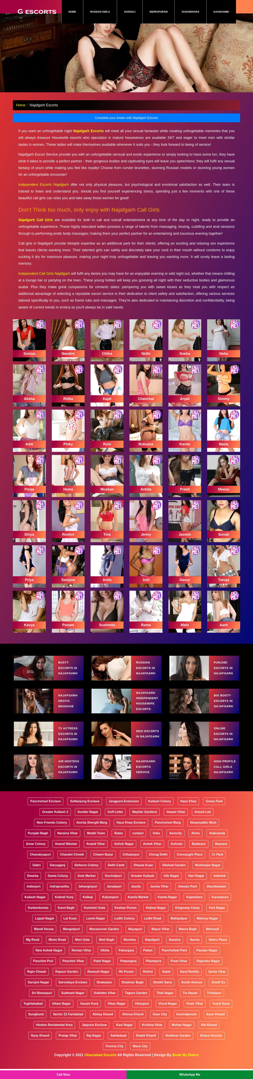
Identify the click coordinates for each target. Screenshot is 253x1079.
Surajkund (36, 1024)
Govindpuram (186, 1024)
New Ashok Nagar (49, 960)
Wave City (140, 1056)
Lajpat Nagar (44, 928)
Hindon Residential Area (54, 1035)
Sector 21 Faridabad (68, 1024)
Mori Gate (82, 949)
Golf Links (115, 822)
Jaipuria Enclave (94, 1035)
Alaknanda (217, 843)
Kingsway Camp (187, 917)
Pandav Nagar (207, 960)
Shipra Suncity (211, 1045)
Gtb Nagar (171, 885)
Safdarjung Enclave (84, 811)
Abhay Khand (103, 1024)
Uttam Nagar (61, 1013)
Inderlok (219, 885)
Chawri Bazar (103, 864)
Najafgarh (152, 949)
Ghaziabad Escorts (100, 1065)
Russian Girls (100, 11)
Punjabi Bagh (38, 843)
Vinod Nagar (167, 1013)
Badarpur (199, 854)
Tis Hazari (190, 1003)
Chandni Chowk (72, 864)
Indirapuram (159, 11)
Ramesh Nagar (98, 981)
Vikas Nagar (117, 1013)
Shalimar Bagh (133, 992)
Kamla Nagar (167, 907)
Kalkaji (88, 907)
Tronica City (114, 1056)
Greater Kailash (142, 885)
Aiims (195, 843)
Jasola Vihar (159, 896)
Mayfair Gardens (144, 822)
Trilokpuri (214, 1003)
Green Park (214, 811)
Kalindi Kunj (64, 907)
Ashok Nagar (124, 854)
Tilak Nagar (164, 1003)
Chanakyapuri (40, 864)
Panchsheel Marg (168, 832)
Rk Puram (126, 981)
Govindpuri (113, 885)
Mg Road (32, 949)
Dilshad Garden (174, 875)
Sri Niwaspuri (42, 1003)
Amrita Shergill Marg (91, 832)
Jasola (136, 896)
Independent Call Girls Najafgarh (44, 284)
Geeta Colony (58, 885)
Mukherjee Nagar (207, 875)
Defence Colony (86, 875)
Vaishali (130, 11)
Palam (147, 960)
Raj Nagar (93, 1045)
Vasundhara (190, 11)
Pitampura (153, 971)
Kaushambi (221, 11)
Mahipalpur (179, 928)
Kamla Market (138, 907)
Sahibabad (118, 1045)
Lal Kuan (70, 928)
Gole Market (86, 885)
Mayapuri (135, 939)
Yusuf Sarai (220, 1013)
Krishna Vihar (152, 1035)
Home (75, 11)
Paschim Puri (43, 971)
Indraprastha (59, 896)
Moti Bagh (106, 949)
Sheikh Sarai (162, 992)
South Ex (218, 992)
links (156, 843)
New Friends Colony (52, 832)
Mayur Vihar (160, 939)
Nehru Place (218, 949)
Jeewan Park (187, 896)
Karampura (220, 907)
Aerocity (175, 843)
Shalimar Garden (178, 1045)
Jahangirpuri (87, 896)
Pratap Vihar (68, 1045)
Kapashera (194, 907)
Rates (118, 843)
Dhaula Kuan (143, 875)
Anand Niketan (66, 854)
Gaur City (160, 1024)
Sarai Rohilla (189, 981)
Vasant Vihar (175, 822)
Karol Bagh (66, 917)
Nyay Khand (40, 1045)
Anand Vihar (95, 854)
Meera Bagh (188, 939)
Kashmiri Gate (94, 917)
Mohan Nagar (182, 1035)
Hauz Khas (188, 811)
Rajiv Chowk (36, 981)
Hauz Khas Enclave (130, 832)
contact (137, 843)
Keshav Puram (126, 917)
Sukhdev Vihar (105, 1003)
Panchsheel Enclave (45, 811)
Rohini (148, 981)
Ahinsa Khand (132, 1024)
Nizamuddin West (203, 832)
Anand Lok (202, 822)
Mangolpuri (71, 939)
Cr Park (217, 864)
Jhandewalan (216, 896)
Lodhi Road (152, 928)
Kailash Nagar (35, 907)
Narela (194, 949)
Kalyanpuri (110, 907)
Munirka (130, 949)
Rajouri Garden (66, 981)
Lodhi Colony (124, 928)
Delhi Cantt (116, 875)
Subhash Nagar (72, 1003)
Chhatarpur (131, 864)
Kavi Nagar (124, 1035)
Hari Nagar (196, 885)
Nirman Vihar (81, 960)
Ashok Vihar (152, 854)
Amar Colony (36, 854)
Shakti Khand (146, 1045)
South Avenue (191, 992)
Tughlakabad (33, 1013)
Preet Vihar (179, 971)
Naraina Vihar (67, 843)
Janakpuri (114, 896)
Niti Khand (209, 1035)
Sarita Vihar (217, 981)
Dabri (37, 875)
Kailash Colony (159, 811)
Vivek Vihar (194, 1013)
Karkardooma (38, 917)
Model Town (96, 843)
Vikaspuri (142, 1013)
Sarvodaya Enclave (73, 992)
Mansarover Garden (104, 939)
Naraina (174, 949)
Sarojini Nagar (38, 992)
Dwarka (33, 885)
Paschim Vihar (73, 971)
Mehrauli (212, 939)
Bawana (221, 854)
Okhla (104, 960)
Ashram (177, 854)
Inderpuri (33, 896)
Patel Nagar (102, 971)
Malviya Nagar (207, 928)
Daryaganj (57, 875)
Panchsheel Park (174, 960)
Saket (166, 981)
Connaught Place (190, 864)
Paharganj (126, 960)
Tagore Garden (136, 1003)
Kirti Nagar (217, 917)
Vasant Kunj (89, 1013)
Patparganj (128, 971)
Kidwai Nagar (156, 917)
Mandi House (44, 939)
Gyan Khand (215, 1024)
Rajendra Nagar (208, 971)
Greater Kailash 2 (55, 822)
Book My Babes (185, 1065)
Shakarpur (104, 992)
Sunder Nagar (87, 822)
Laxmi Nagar (95, 928)
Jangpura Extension (124, 811)
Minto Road (57, 949)
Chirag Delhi (158, 864)
